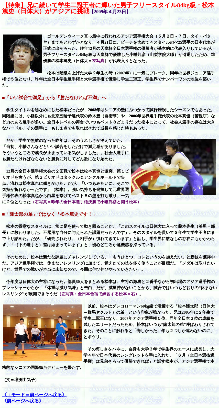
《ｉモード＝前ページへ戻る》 (34, 394)
